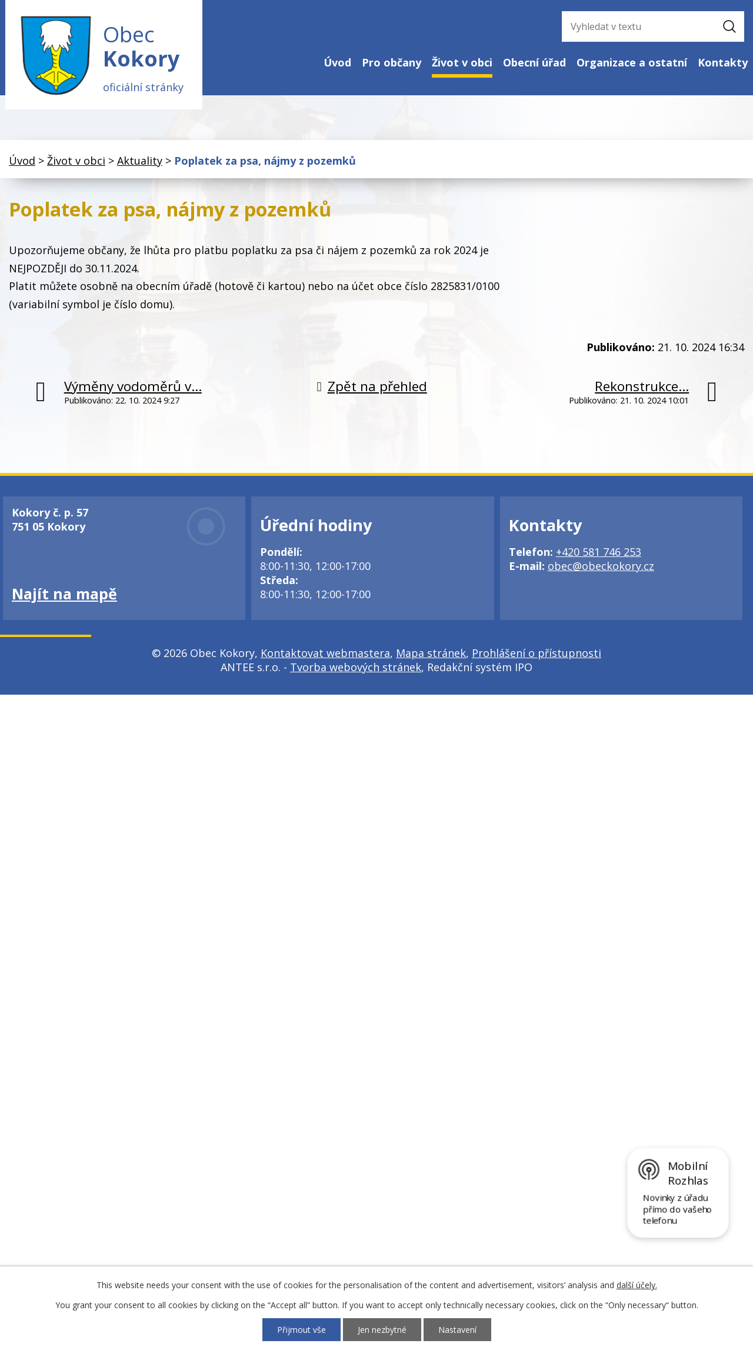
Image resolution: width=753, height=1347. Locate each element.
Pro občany (391, 62)
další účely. (637, 1285)
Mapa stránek (431, 653)
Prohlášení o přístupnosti (536, 653)
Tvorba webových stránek (355, 668)
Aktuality (139, 161)
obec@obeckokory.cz (601, 566)
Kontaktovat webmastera (325, 653)
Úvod (337, 62)
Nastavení (457, 1329)
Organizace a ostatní (632, 62)
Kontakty (723, 62)
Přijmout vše (301, 1329)
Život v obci (462, 62)
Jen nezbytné (382, 1329)
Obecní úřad (534, 62)
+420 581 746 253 (598, 552)
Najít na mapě (64, 594)
